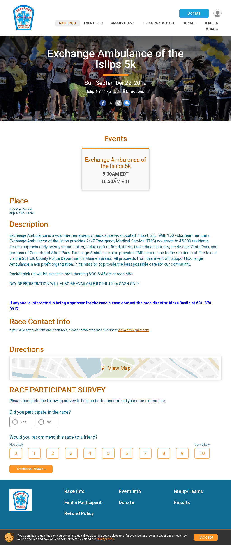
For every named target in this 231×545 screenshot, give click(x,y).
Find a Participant (159, 23)
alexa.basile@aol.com (133, 330)
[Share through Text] (126, 103)
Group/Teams (123, 23)
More (210, 29)
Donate (194, 13)
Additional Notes (30, 469)
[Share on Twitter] (110, 103)
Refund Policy (79, 513)
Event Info (93, 23)
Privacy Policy (105, 539)
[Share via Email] (118, 103)
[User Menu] (217, 13)
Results (211, 23)
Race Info (67, 23)
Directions (135, 91)
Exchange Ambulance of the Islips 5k (115, 59)
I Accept (205, 537)
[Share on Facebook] (102, 103)
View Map (116, 368)
